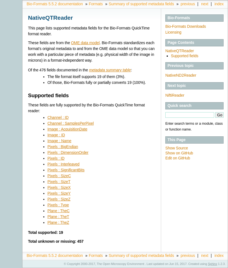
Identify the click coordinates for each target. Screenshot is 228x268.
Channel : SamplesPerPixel (70, 123)
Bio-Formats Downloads (185, 26)
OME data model (85, 43)
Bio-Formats (179, 18)
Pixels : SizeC (59, 176)
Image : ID (56, 135)
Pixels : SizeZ (58, 199)
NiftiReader (174, 95)
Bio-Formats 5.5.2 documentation (55, 4)
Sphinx (212, 264)
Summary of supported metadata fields (141, 4)
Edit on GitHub (177, 158)
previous (188, 4)
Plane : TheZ (58, 222)
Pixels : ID (55, 158)
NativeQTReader (179, 51)
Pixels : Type (58, 205)
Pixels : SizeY (59, 193)
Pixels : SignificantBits (66, 170)
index (219, 4)
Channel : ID (58, 117)
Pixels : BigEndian (62, 146)
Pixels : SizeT (58, 181)
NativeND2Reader (180, 75)
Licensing (173, 32)
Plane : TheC (58, 211)
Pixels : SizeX (59, 187)
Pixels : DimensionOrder (67, 152)
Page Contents (181, 42)
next (204, 4)
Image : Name (59, 141)
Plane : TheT (58, 216)
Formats (96, 4)
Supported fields (184, 56)
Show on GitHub (179, 153)
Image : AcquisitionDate (67, 129)
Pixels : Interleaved (63, 164)
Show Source (176, 148)
